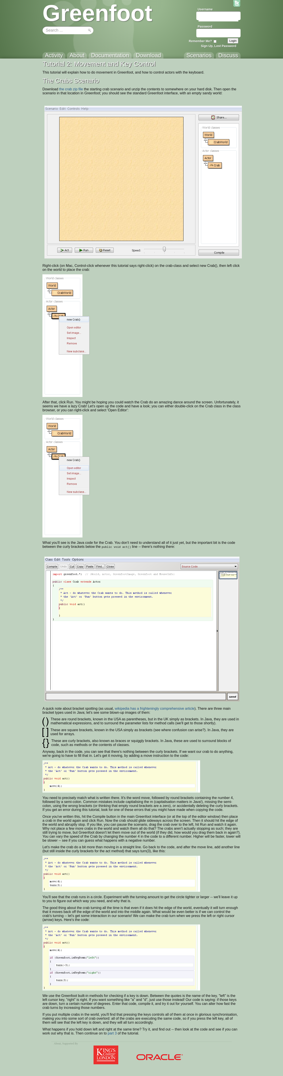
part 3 (112, 1033)
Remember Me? (200, 41)
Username (205, 9)
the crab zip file (71, 89)
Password (205, 26)
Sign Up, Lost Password (218, 46)
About (57, 1043)
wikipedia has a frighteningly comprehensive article (154, 708)
